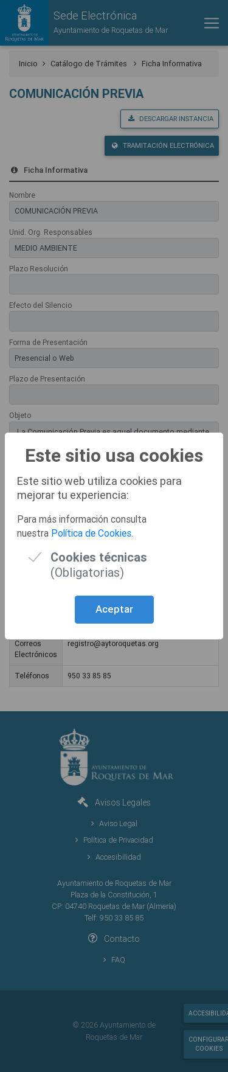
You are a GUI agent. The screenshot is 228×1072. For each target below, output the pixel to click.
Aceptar (114, 609)
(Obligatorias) (98, 557)
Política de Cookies (91, 533)
